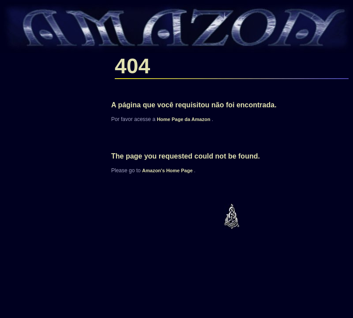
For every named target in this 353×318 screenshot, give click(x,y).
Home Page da (184, 119)
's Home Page (168, 170)
